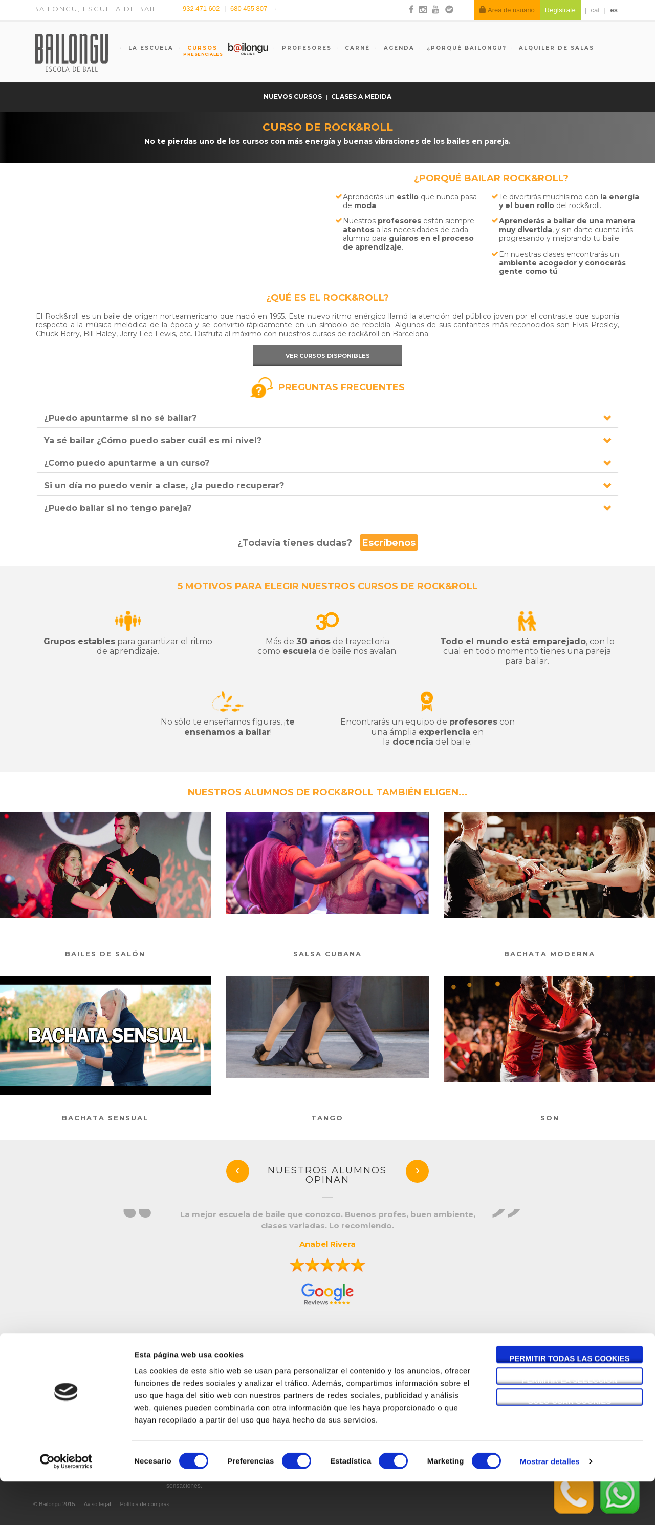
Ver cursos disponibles (328, 355)
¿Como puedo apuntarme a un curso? (126, 463)
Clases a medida (361, 96)
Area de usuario (507, 10)
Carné (356, 48)
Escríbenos (389, 542)
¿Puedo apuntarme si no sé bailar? (120, 418)
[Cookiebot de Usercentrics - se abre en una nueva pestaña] (66, 1505)
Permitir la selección (570, 1423)
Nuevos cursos (293, 96)
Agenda (397, 48)
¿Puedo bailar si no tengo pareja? (117, 508)
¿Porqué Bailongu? (467, 48)
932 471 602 (202, 8)
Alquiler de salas (556, 48)
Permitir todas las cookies (569, 1401)
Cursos (197, 51)
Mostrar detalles (550, 1504)
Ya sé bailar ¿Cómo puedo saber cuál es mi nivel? (152, 440)
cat (595, 10)
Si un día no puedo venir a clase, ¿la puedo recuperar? (164, 485)
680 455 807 (248, 8)
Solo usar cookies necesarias (570, 1444)
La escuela (149, 48)
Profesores (305, 48)
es (614, 10)
